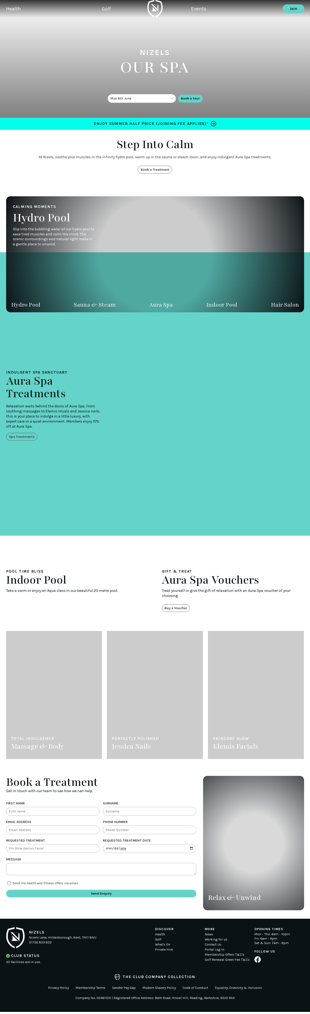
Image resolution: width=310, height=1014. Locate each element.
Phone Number (115, 825)
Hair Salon (285, 305)
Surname (110, 805)
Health (14, 24)
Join (293, 24)
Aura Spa (161, 305)
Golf (113, 24)
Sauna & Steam (95, 305)
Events (199, 24)
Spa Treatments (23, 437)
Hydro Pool (25, 305)
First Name (15, 805)
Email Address (18, 825)
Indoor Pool (221, 305)
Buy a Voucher (178, 609)
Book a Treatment (155, 170)
